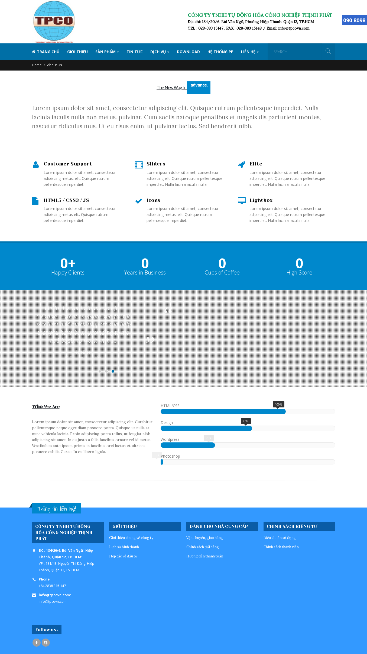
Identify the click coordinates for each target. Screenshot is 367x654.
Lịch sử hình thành (124, 547)
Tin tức (134, 51)
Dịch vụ (158, 51)
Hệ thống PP (220, 51)
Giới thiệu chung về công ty (131, 537)
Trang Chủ (46, 51)
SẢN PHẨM (105, 51)
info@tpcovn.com (53, 601)
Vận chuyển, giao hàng (204, 537)
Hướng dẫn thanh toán (204, 556)
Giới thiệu (77, 51)
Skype (46, 643)
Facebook (37, 643)
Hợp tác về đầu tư (123, 556)
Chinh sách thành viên (281, 547)
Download (188, 51)
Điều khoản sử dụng (280, 537)
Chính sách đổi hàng (202, 547)
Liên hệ (248, 51)
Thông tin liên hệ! (56, 508)
